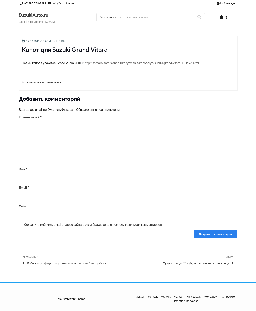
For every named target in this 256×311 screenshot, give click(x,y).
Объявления (53, 82)
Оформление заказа (185, 301)
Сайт (22, 206)
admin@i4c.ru (55, 41)
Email (24, 187)
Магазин (179, 296)
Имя (23, 169)
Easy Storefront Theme (70, 298)
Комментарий (30, 117)
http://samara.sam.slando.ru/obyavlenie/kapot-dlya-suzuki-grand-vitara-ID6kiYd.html (142, 63)
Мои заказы (194, 296)
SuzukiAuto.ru (33, 15)
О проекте (228, 296)
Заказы (140, 296)
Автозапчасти (36, 82)
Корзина (166, 296)
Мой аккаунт (228, 3)
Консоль (153, 296)
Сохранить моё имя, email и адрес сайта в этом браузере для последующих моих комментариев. (93, 224)
